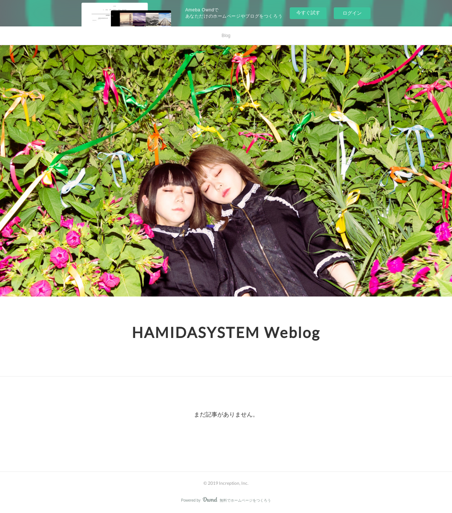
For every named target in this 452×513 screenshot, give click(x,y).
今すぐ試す (308, 12)
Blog (225, 35)
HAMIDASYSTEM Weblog (226, 332)
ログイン (352, 13)
